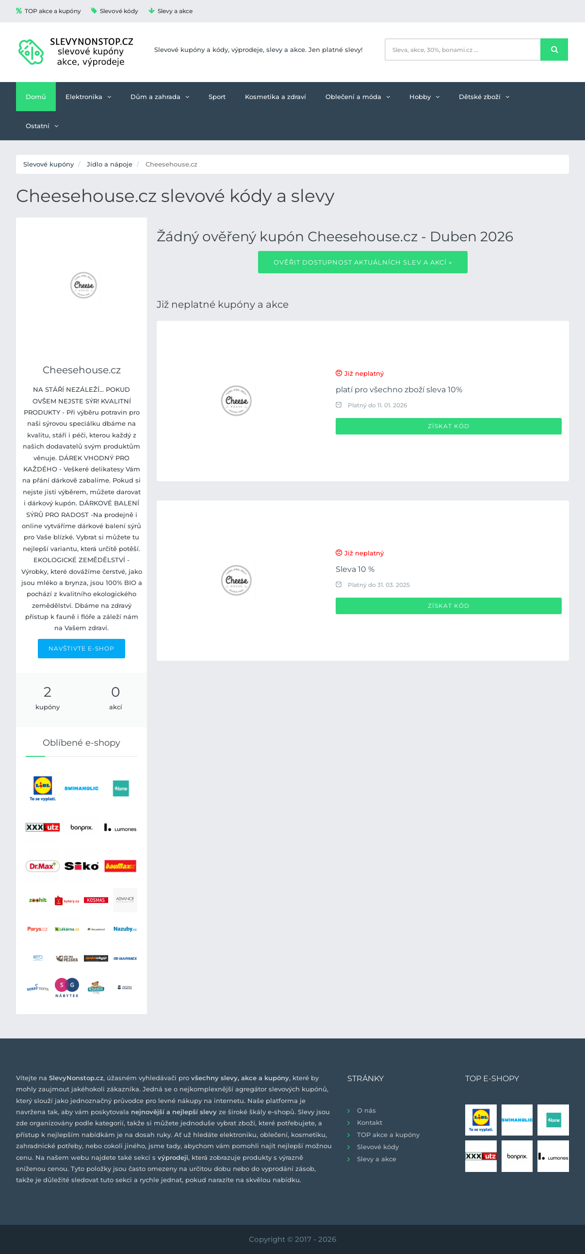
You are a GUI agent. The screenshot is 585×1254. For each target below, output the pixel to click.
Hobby (424, 96)
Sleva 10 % (355, 569)
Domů (36, 96)
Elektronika (88, 96)
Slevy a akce (170, 11)
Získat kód (449, 426)
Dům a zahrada (159, 96)
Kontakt (369, 1122)
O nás (366, 1110)
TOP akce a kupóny (48, 11)
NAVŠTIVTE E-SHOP (81, 648)
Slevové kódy (114, 11)
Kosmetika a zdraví (275, 96)
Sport (217, 96)
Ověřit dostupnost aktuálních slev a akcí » (363, 262)
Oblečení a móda (357, 96)
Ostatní (42, 126)
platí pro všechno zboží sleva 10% (399, 389)
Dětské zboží (484, 96)
